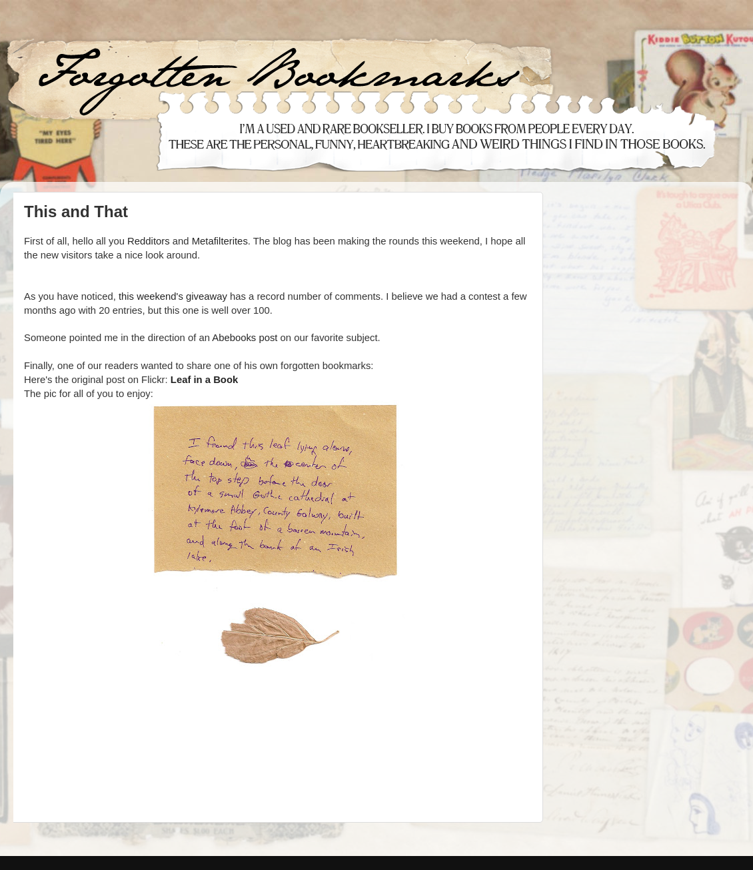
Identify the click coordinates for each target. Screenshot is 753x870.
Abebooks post (244, 337)
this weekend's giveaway (173, 296)
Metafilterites (220, 241)
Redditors (148, 241)
